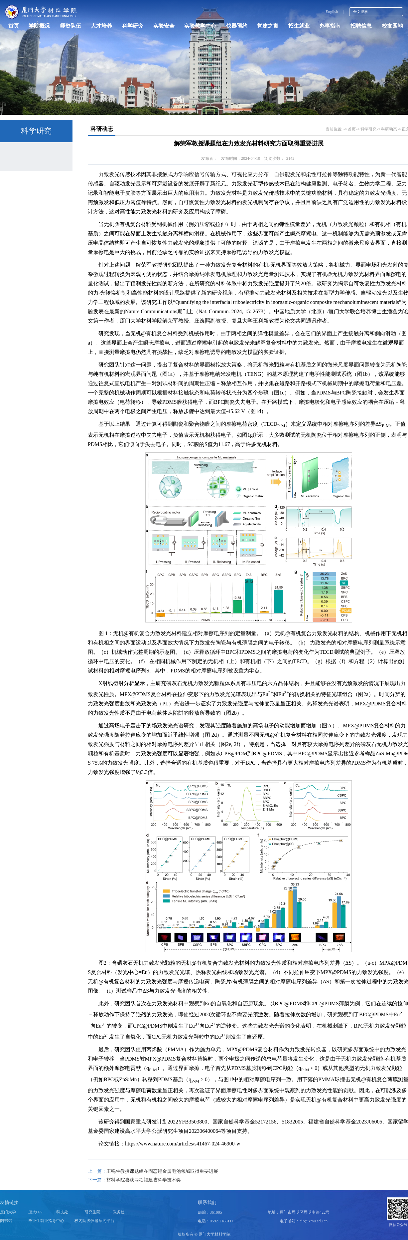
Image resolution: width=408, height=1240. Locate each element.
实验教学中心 (200, 26)
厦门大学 (8, 1212)
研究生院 (92, 1212)
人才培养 (101, 26)
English (332, 11)
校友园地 (392, 26)
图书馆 (6, 1221)
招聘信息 (361, 26)
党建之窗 (267, 26)
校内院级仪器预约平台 (94, 1221)
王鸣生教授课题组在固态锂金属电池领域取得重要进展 (162, 1171)
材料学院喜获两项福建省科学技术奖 (143, 1179)
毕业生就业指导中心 (46, 1221)
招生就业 (299, 26)
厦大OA (35, 1212)
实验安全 (164, 26)
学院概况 (39, 26)
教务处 (119, 1212)
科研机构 (27, 177)
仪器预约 (236, 26)
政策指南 (27, 195)
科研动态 (27, 159)
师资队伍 (70, 26)
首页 (13, 26)
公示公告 (27, 212)
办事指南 (329, 26)
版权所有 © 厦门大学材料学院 (204, 1234)
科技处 (62, 1212)
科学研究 (132, 26)
